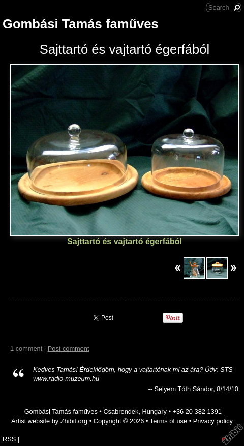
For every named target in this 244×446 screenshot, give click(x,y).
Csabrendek (120, 411)
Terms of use (168, 421)
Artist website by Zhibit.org (49, 421)
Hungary (154, 411)
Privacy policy (213, 421)
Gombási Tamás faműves (81, 24)
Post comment (68, 348)
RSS (9, 439)
